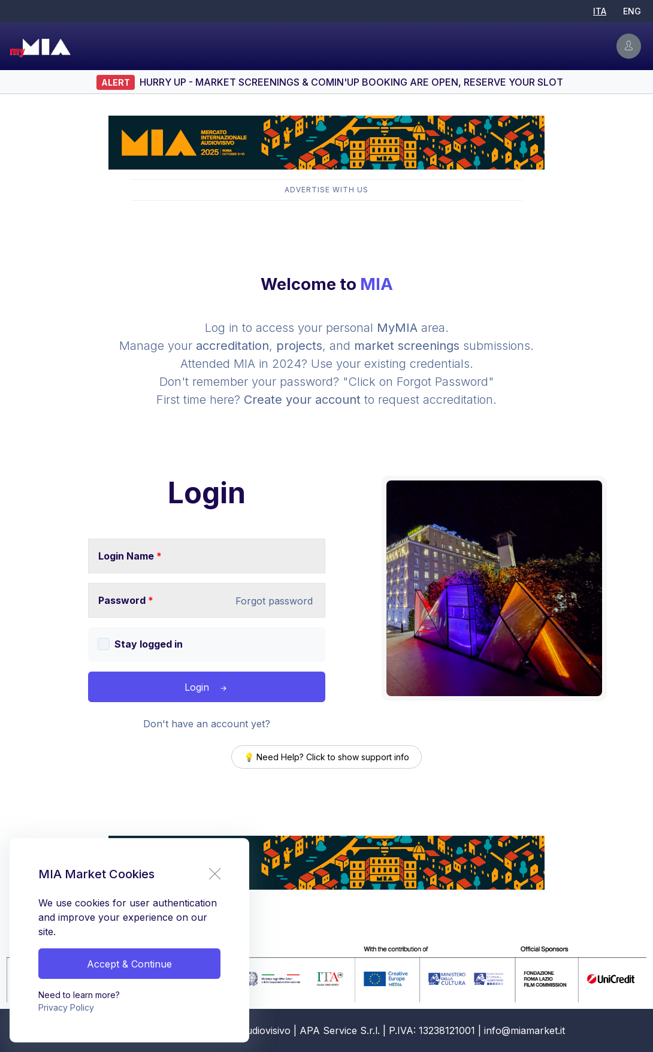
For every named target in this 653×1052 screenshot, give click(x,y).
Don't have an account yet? (206, 724)
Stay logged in (148, 644)
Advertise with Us (326, 189)
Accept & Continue (129, 964)
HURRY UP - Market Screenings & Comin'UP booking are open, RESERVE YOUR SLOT (351, 82)
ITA (599, 11)
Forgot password (274, 601)
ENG (632, 11)
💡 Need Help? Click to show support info (326, 757)
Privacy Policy (66, 1007)
